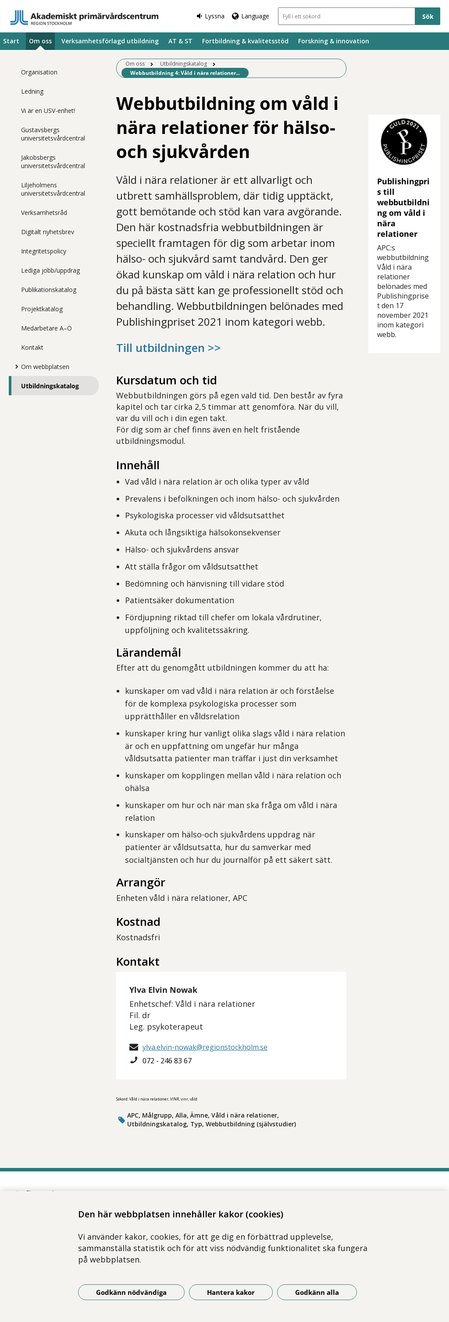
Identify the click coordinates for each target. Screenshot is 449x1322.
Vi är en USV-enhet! (48, 110)
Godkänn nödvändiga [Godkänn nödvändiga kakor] (131, 1292)
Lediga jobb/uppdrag (50, 270)
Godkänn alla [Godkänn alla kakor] (317, 1292)
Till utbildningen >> (168, 347)
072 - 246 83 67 (167, 1060)
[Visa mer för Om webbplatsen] (14, 366)
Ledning (32, 91)
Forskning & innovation (333, 41)
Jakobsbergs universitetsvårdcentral (53, 161)
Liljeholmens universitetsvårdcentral (53, 189)
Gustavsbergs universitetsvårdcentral (53, 134)
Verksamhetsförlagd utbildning (110, 41)
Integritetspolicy (43, 251)
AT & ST (180, 41)
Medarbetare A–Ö (46, 328)
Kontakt (32, 347)
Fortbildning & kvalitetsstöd (245, 41)
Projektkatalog (42, 309)
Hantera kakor (231, 1292)
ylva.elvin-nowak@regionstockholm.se (205, 1047)
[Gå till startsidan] (84, 17)
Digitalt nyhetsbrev (47, 232)
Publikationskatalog (48, 289)
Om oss (40, 41)
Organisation (39, 72)
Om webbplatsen (45, 366)
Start (11, 41)
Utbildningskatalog (50, 386)
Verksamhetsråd (44, 212)
